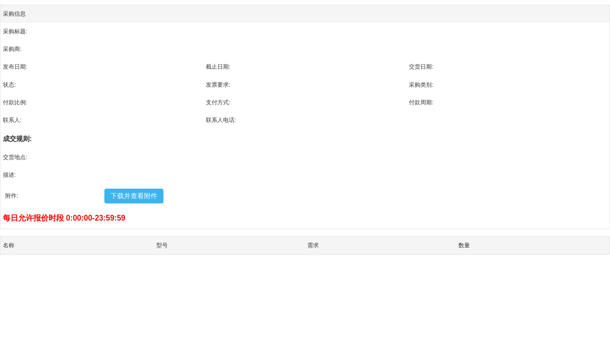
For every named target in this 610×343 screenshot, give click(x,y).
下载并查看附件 (134, 196)
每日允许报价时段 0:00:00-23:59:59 (64, 218)
